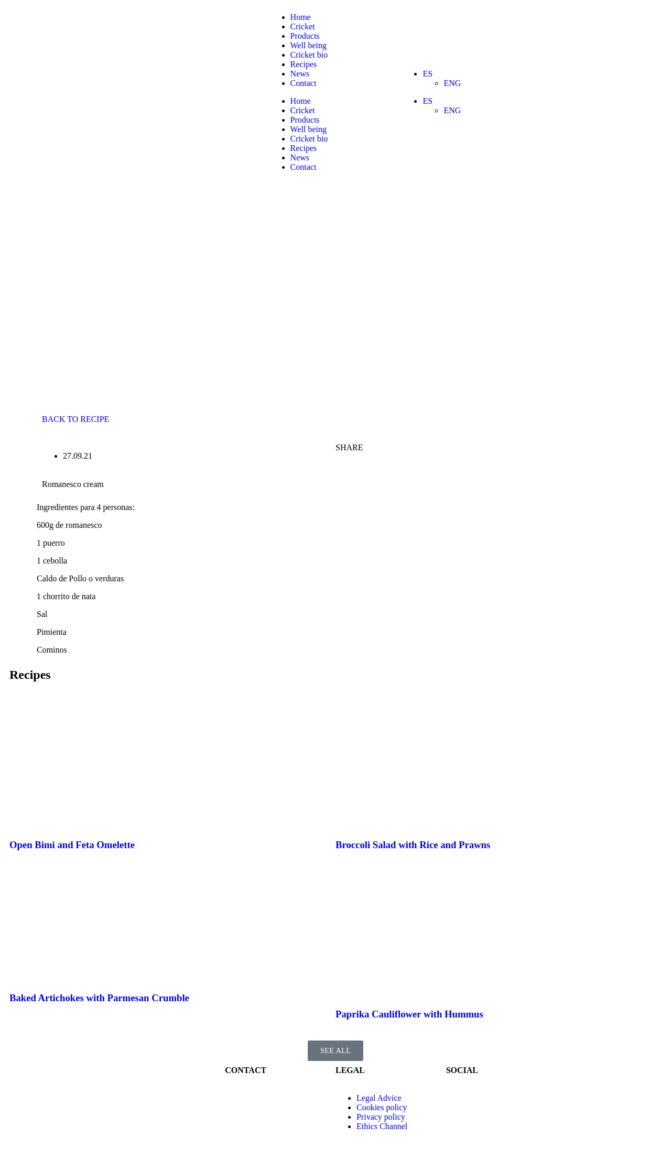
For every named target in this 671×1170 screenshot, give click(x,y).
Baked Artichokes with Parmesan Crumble (99, 997)
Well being (308, 45)
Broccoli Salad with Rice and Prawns (413, 844)
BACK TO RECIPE (75, 419)
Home (300, 17)
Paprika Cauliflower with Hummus (409, 1014)
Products (305, 35)
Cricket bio (309, 54)
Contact (303, 83)
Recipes (303, 64)
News (299, 73)
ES (427, 73)
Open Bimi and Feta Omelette (72, 844)
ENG (452, 83)
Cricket (302, 26)
